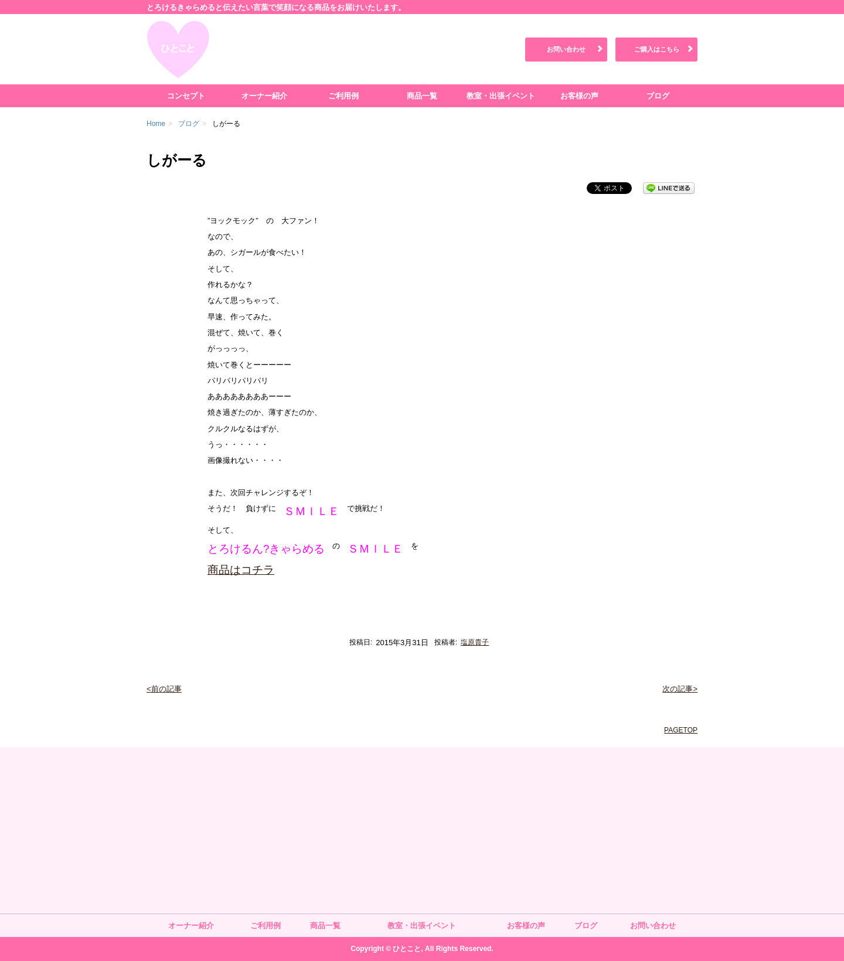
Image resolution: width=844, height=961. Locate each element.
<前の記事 (164, 688)
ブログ (657, 95)
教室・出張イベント (501, 95)
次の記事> (679, 688)
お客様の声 (579, 95)
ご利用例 (343, 95)
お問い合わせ (566, 49)
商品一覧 (422, 95)
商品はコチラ (240, 570)
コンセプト (186, 95)
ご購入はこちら (656, 49)
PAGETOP (680, 730)
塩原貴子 (475, 642)
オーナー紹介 (264, 95)
